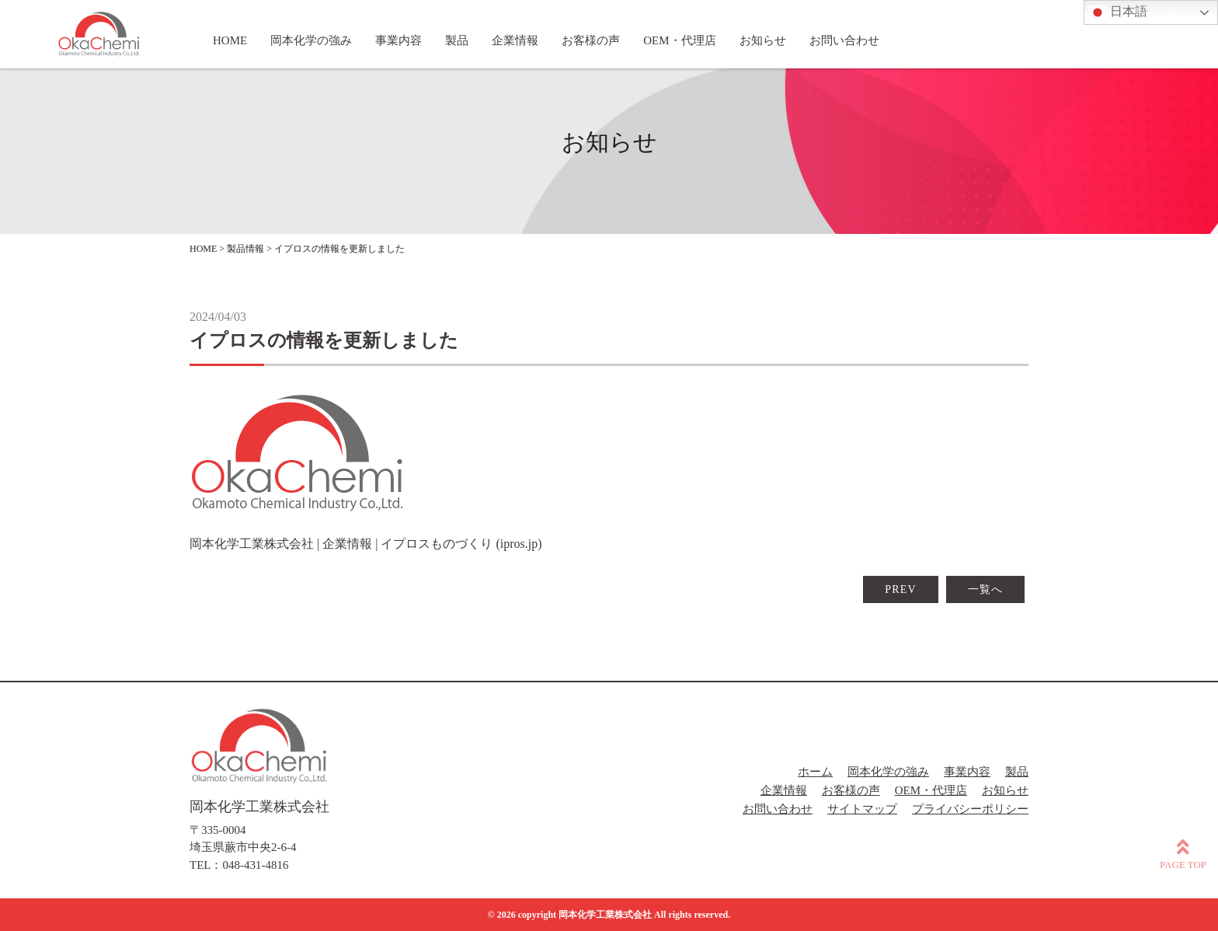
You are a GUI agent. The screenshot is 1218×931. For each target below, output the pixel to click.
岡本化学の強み (888, 771)
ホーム (815, 771)
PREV (900, 589)
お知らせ (1005, 790)
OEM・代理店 (931, 790)
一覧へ (985, 589)
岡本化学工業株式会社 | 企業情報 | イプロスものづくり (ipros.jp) (366, 543)
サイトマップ (862, 809)
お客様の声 (851, 790)
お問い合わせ (778, 809)
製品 (1016, 771)
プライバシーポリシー (970, 809)
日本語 (1117, 12)
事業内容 (967, 771)
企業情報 (783, 790)
